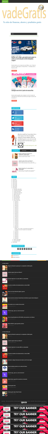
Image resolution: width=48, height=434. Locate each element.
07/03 (16, 230)
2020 (14, 186)
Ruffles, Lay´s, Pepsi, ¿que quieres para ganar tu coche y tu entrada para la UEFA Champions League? (23, 58)
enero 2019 (16, 240)
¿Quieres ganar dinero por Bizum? (15, 272)
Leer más (14, 70)
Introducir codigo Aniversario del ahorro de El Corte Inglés (20, 359)
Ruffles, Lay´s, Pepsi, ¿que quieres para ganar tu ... (24, 228)
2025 (14, 180)
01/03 (16, 238)
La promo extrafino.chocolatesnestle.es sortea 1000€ (19, 285)
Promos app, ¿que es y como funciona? (16, 310)
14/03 (16, 221)
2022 (14, 184)
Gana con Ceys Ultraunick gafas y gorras (16, 291)
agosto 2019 (16, 194)
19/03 (16, 214)
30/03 (16, 202)
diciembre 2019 (17, 189)
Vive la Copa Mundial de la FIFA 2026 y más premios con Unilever (21, 317)
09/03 (16, 226)
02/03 (16, 237)
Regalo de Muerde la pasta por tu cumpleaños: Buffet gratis (20, 265)
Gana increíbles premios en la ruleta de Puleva (17, 366)
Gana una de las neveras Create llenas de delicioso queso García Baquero (23, 297)
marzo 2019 (16, 200)
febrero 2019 (16, 239)
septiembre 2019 (17, 192)
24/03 (16, 210)
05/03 (16, 233)
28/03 (16, 205)
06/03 (16, 232)
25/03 (16, 208)
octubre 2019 (16, 191)
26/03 (16, 207)
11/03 (16, 224)
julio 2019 (16, 195)
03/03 (16, 235)
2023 (14, 182)
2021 (14, 185)
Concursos (13, 89)
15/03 (16, 219)
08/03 (16, 227)
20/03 (16, 213)
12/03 (16, 223)
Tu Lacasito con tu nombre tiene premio (16, 304)
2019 (14, 187)
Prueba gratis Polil (11, 385)
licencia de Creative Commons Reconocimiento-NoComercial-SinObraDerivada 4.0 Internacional (28, 404)
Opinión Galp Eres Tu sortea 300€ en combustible (18, 278)
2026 (14, 179)
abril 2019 (16, 198)
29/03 (16, 203)
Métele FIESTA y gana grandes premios (16, 323)
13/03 (16, 222)
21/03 (16, 212)
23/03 (16, 211)
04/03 (16, 234)
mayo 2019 (16, 197)
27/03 (16, 206)
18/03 (16, 216)
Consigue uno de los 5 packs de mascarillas (22, 90)
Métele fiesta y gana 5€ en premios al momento (17, 379)
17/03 (16, 217)
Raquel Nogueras (16, 257)
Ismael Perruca (16, 255)
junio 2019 (16, 196)
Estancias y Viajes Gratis (16, 55)
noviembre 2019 (17, 190)
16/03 (16, 218)
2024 (14, 181)
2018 (14, 242)
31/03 (16, 201)
